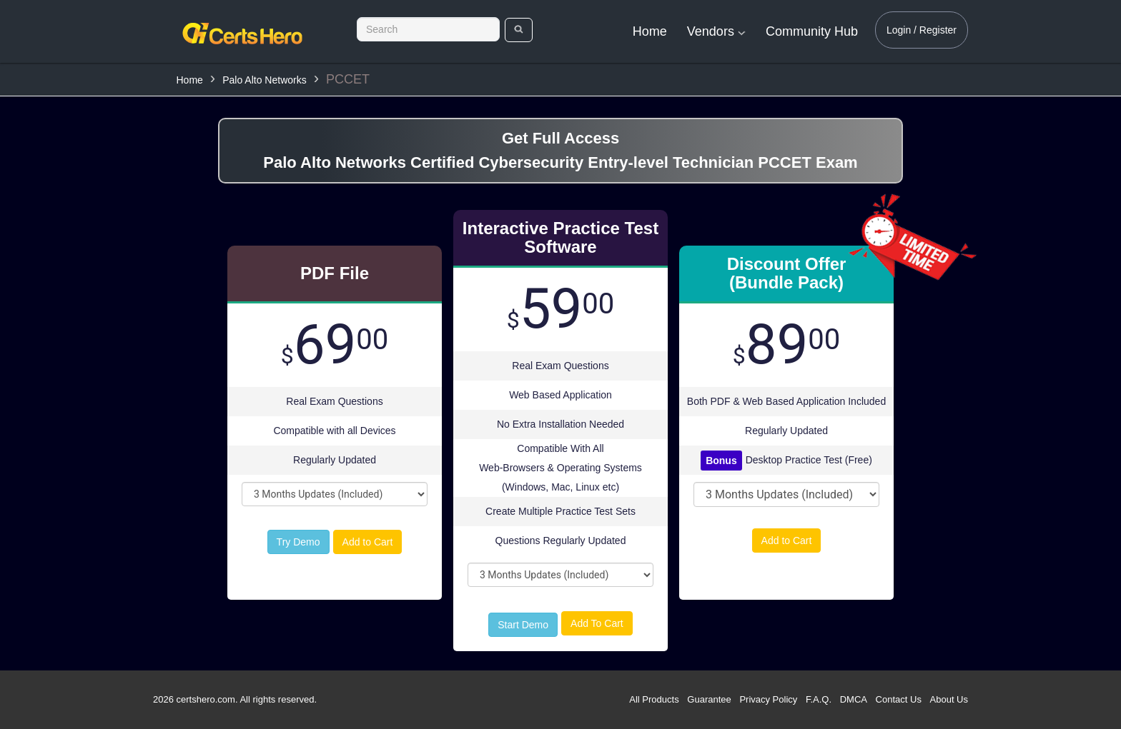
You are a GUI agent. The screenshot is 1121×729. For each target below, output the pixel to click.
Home (650, 31)
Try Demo (298, 542)
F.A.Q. (818, 699)
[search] (519, 30)
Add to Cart (367, 542)
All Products (653, 699)
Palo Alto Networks (264, 80)
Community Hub (812, 31)
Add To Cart (597, 623)
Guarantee (709, 699)
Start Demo (523, 624)
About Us (949, 699)
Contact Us (899, 699)
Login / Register (922, 30)
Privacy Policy (768, 699)
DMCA (853, 699)
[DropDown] (335, 494)
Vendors (716, 31)
